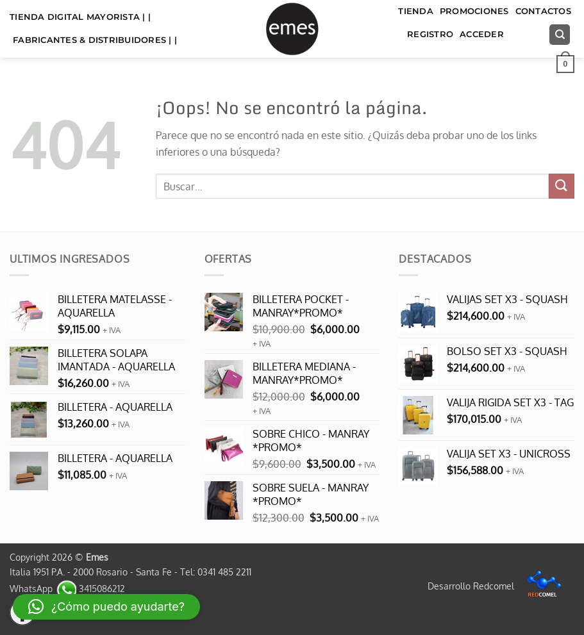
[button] (565, 64)
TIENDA (415, 11)
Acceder (482, 34)
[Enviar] (561, 186)
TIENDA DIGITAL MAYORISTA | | (80, 17)
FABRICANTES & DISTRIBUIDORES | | (95, 40)
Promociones (474, 11)
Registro (430, 34)
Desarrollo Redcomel (498, 585)
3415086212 (90, 588)
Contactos (543, 11)
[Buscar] (559, 34)
